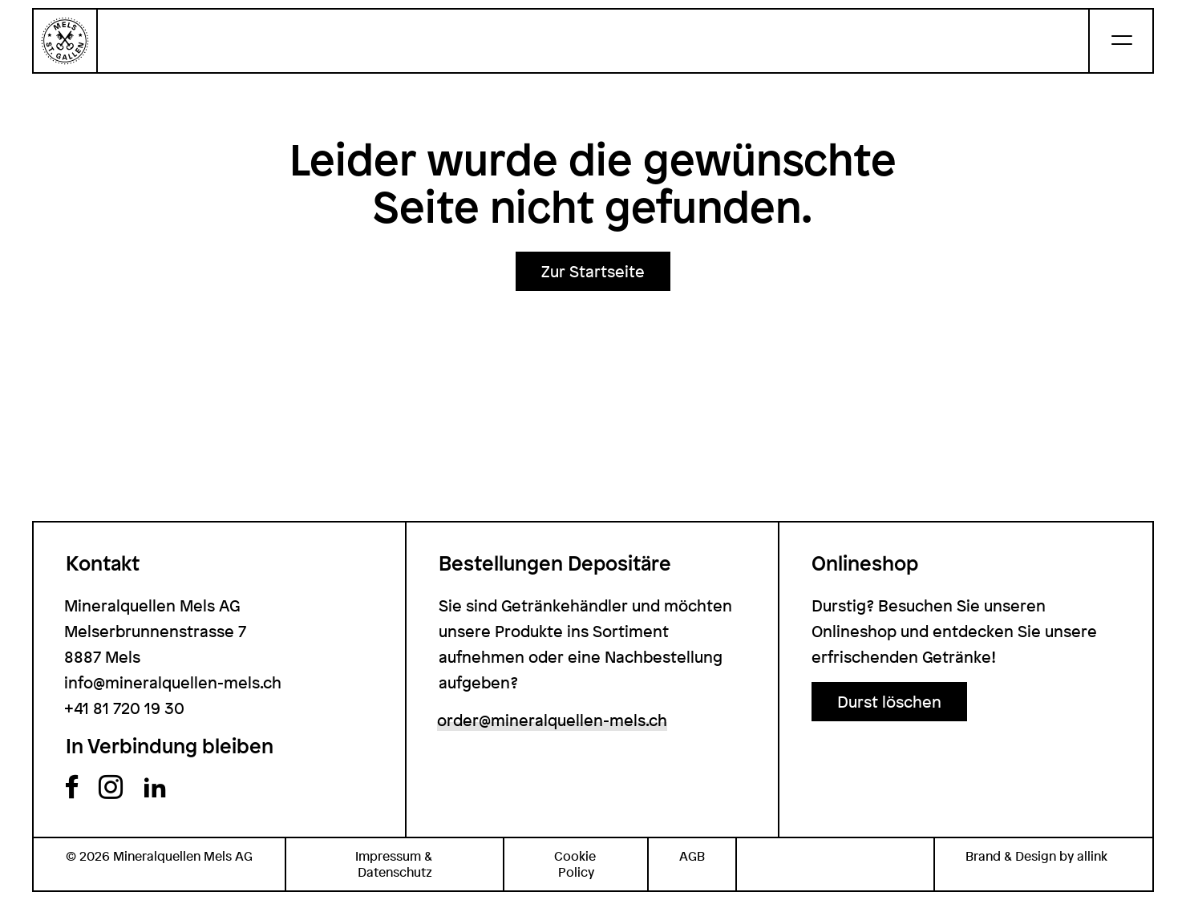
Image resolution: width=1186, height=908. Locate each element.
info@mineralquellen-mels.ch (172, 682)
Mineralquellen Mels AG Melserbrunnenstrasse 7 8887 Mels (155, 631)
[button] (593, 271)
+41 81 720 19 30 (124, 708)
